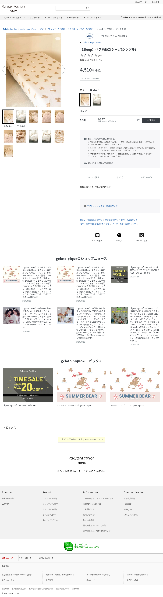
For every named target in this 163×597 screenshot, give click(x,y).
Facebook (128, 504)
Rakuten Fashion (26, 8)
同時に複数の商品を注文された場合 (94, 223)
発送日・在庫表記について (91, 220)
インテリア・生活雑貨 (56, 29)
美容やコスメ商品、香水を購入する (60, 575)
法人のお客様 (89, 520)
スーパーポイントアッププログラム (98, 498)
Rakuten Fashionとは (92, 504)
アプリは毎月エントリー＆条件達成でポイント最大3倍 (139, 17)
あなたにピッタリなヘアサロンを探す (17, 575)
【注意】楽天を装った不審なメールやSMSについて (82, 439)
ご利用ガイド (89, 509)
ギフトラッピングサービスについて (102, 205)
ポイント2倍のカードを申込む (98, 575)
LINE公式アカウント (132, 515)
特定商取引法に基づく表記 (94, 525)
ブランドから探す (50, 498)
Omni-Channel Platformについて (97, 531)
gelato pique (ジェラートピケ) (32, 29)
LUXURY (5, 504)
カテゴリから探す (50, 509)
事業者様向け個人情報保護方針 (41, 589)
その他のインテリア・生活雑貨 (80, 29)
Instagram (128, 509)
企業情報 (5, 589)
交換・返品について (129, 220)
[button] (4, 70)
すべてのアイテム (50, 520)
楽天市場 (155, 2)
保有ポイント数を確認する (137, 575)
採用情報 (75, 589)
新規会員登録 (129, 498)
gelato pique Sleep (92, 42)
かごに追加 (151, 120)
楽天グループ (141, 2)
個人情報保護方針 (19, 589)
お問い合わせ (89, 515)
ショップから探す (50, 504)
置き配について (111, 220)
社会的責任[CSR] (62, 589)
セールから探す (49, 515)
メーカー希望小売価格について (125, 223)
